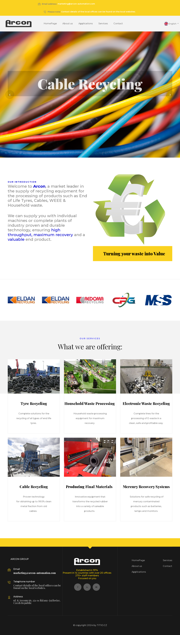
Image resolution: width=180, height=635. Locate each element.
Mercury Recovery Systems (146, 486)
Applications (85, 23)
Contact (118, 23)
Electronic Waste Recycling (146, 403)
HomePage (50, 23)
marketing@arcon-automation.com (76, 4)
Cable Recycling (34, 486)
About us (67, 23)
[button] (171, 24)
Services (103, 23)
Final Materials (99, 486)
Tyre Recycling (34, 403)
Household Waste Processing (90, 403)
